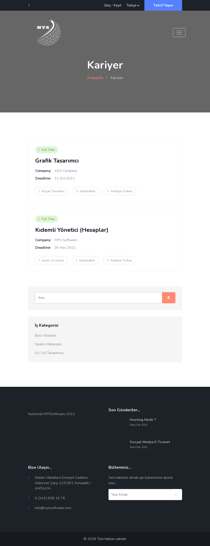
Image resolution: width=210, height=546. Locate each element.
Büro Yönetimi (45, 335)
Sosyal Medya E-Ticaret (150, 442)
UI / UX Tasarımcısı (49, 352)
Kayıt (117, 5)
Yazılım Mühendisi (48, 344)
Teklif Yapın (163, 5)
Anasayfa (95, 77)
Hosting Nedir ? (143, 419)
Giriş (107, 5)
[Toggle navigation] (179, 32)
